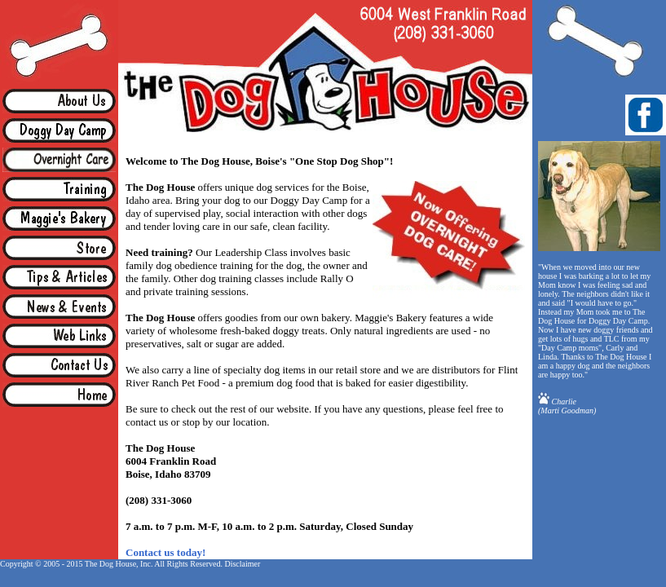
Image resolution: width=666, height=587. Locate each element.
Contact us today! (165, 552)
